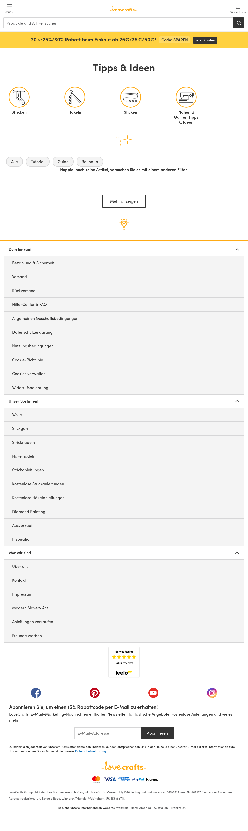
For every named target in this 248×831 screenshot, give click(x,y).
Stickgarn (20, 428)
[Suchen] (238, 23)
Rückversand (24, 290)
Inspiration (22, 539)
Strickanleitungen (28, 469)
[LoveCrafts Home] (124, 766)
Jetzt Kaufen (206, 40)
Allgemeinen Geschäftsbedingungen (45, 318)
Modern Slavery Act (30, 607)
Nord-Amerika (141, 808)
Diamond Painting (28, 511)
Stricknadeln (23, 442)
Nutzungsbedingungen (33, 345)
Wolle (17, 414)
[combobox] (118, 23)
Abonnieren (157, 733)
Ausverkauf (22, 525)
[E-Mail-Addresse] (107, 733)
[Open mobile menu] (9, 9)
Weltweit (122, 808)
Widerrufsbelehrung (30, 387)
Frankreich (178, 808)
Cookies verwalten (29, 373)
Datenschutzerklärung (32, 332)
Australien (161, 808)
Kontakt (19, 580)
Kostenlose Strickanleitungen (38, 483)
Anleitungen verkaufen (32, 621)
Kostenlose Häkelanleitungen (38, 497)
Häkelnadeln (23, 456)
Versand (19, 276)
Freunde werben (27, 635)
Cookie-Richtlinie (27, 359)
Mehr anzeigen (124, 201)
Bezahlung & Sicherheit (33, 263)
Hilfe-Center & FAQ (29, 304)
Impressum (22, 594)
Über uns (20, 566)
